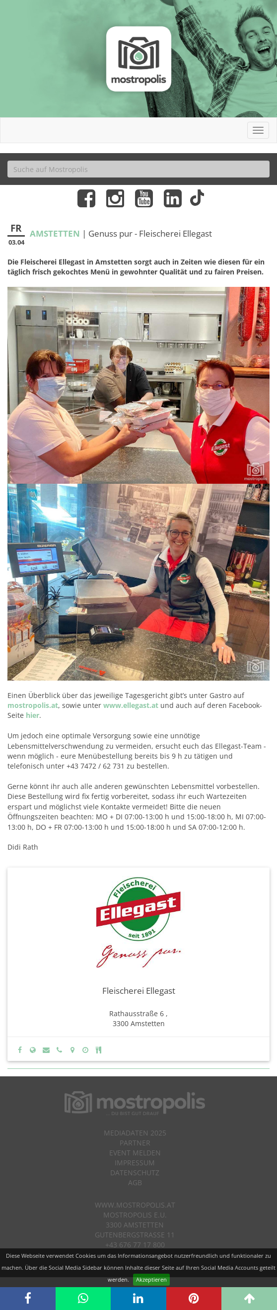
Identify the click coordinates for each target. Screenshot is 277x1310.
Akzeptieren (151, 1279)
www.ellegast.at (130, 705)
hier (32, 715)
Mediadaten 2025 (135, 1132)
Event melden (135, 1152)
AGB (135, 1182)
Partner (135, 1142)
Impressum (135, 1162)
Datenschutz (134, 1172)
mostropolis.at (32, 705)
